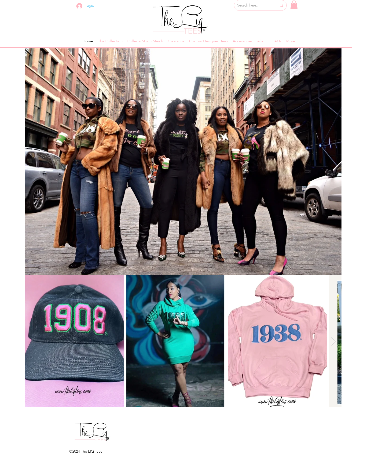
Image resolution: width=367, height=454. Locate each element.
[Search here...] (253, 5)
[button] (294, 4)
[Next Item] (333, 341)
